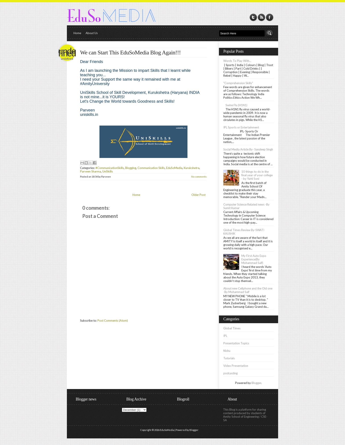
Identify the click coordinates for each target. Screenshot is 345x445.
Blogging (130, 168)
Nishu (226, 350)
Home (77, 33)
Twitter (253, 17)
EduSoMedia (174, 168)
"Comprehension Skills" (238, 83)
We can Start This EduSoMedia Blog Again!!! (130, 52)
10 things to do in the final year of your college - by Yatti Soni (257, 175)
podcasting (230, 373)
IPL (225, 335)
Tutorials (229, 358)
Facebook (270, 17)
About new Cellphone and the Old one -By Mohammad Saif (247, 290)
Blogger (256, 383)
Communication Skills (151, 168)
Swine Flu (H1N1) (236, 105)
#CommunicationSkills (109, 168)
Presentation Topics (236, 343)
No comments (199, 176)
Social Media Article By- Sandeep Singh (248, 149)
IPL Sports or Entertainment (241, 127)
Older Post (198, 195)
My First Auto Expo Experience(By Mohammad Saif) (253, 259)
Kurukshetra (191, 168)
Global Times (231, 328)
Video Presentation (235, 365)
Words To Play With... (237, 61)
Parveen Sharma (90, 171)
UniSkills (107, 171)
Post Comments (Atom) (112, 320)
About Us (92, 33)
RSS (261, 17)
